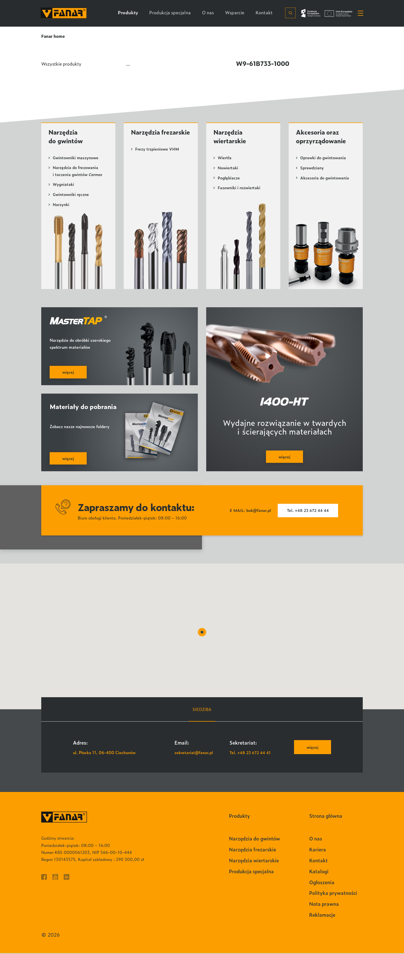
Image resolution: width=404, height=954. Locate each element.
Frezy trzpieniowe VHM (157, 158)
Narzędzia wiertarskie (230, 137)
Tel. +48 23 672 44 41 (250, 753)
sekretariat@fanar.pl (194, 753)
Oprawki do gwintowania (323, 158)
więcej (312, 748)
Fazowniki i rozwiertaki (239, 188)
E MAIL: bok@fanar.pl (250, 511)
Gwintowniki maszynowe (76, 158)
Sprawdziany (312, 168)
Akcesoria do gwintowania (324, 178)
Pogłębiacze (229, 178)
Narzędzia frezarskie (146, 137)
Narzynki (61, 205)
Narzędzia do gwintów (66, 137)
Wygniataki (63, 185)
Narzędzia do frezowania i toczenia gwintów (77, 171)
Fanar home (53, 36)
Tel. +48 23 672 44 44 (308, 511)
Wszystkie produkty (62, 63)
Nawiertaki (228, 168)
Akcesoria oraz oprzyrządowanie (322, 137)
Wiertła (225, 158)
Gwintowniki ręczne (71, 195)
